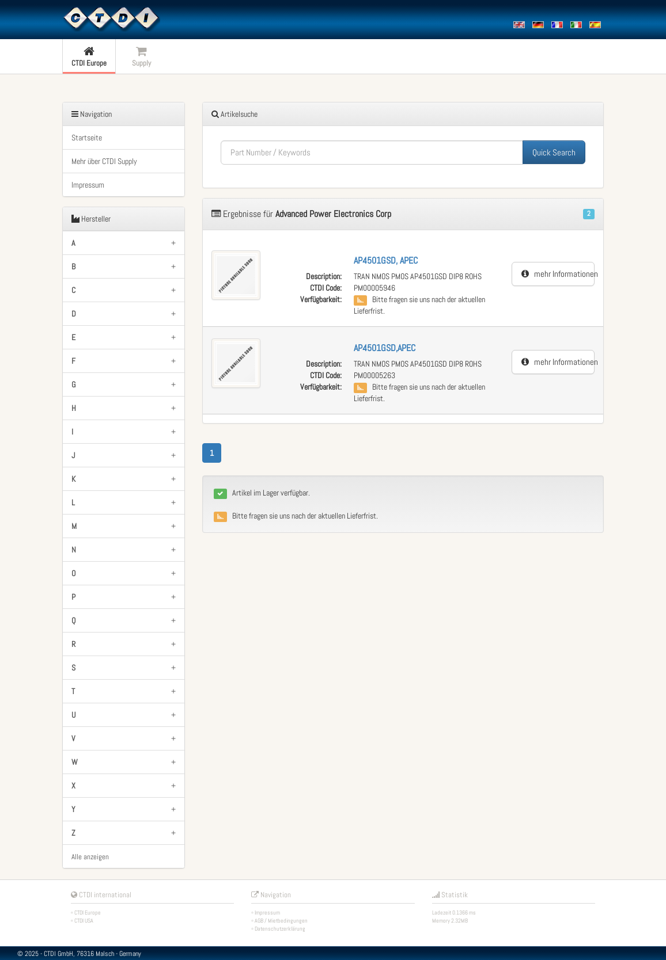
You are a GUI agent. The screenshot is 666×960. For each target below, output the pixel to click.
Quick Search (554, 152)
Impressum (87, 185)
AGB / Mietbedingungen (281, 920)
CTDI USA (83, 920)
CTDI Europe (87, 912)
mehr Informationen (558, 273)
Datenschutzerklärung (280, 928)
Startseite (86, 137)
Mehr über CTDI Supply (104, 161)
